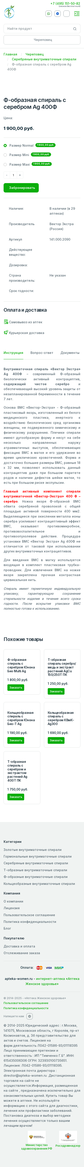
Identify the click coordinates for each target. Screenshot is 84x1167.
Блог (7, 928)
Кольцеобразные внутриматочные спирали (39, 884)
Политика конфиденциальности (30, 922)
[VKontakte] (66, 14)
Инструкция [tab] (13, 353)
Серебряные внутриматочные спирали (44, 59)
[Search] (74, 28)
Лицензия (12, 908)
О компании (13, 901)
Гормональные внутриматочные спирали (38, 856)
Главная (10, 54)
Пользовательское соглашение (29, 915)
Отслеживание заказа (22, 953)
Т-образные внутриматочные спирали (35, 870)
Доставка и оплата (19, 946)
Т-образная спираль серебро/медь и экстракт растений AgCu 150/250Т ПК (62, 667)
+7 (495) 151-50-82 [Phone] (65, 3)
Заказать (15, 687)
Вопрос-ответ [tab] (41, 353)
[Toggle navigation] (76, 13)
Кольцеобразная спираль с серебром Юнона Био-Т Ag (21, 718)
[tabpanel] (42, 489)
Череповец (35, 54)
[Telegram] (57, 14)
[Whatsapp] (48, 14)
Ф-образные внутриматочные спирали (36, 877)
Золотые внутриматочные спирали (33, 850)
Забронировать (22, 188)
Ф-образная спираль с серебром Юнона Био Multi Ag (21, 665)
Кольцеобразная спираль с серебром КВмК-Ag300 (61, 718)
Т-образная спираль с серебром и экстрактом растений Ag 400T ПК (17, 771)
